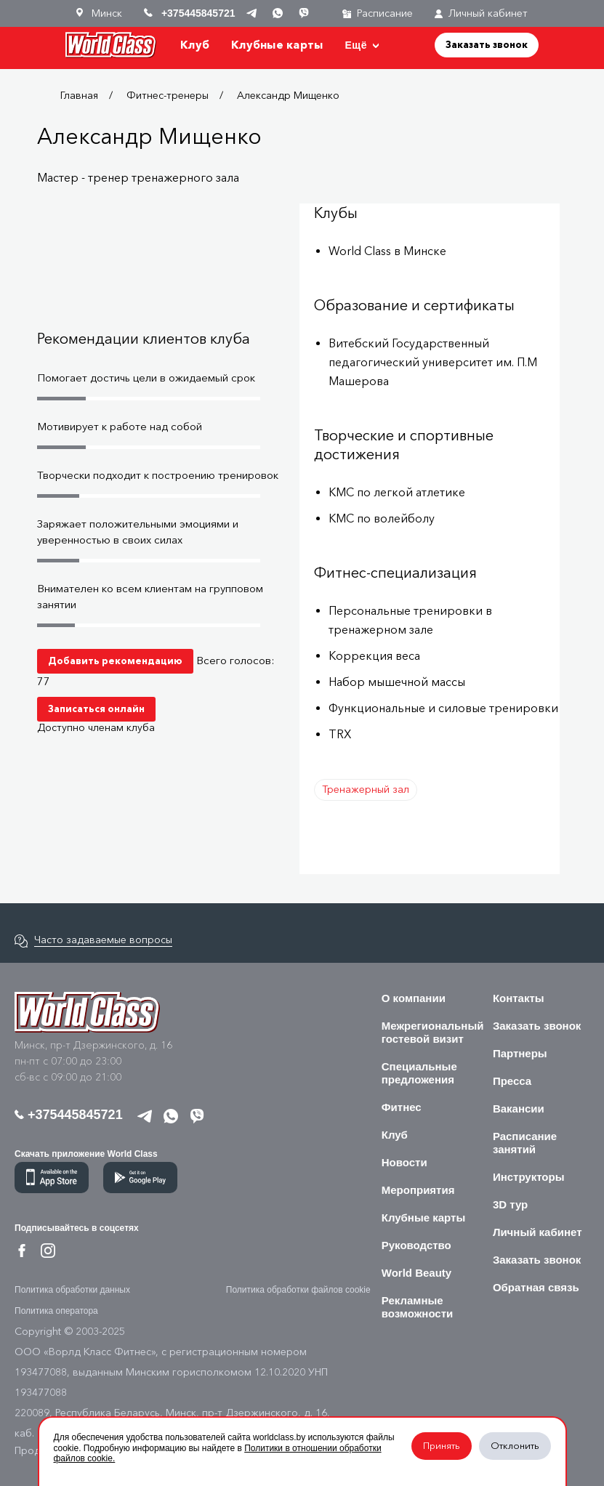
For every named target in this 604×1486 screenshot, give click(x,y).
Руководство (416, 1245)
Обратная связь (536, 1287)
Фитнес (402, 1107)
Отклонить (515, 1445)
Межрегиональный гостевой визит (433, 1032)
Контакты (518, 998)
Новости (404, 1162)
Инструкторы (529, 1177)
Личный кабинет (481, 13)
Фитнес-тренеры (167, 95)
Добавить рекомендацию (115, 660)
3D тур (510, 1204)
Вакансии (518, 1108)
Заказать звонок (487, 44)
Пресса (512, 1081)
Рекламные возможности (418, 1307)
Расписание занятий (525, 1142)
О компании (414, 998)
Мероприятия (418, 1190)
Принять (441, 1445)
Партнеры (520, 1053)
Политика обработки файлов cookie (298, 1290)
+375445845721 (69, 1114)
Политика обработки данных (72, 1290)
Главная (79, 95)
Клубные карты (277, 45)
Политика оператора (56, 1311)
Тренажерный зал (365, 789)
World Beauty (416, 1273)
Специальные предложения (419, 1073)
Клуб (194, 45)
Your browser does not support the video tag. (160, 264)
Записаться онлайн (96, 708)
